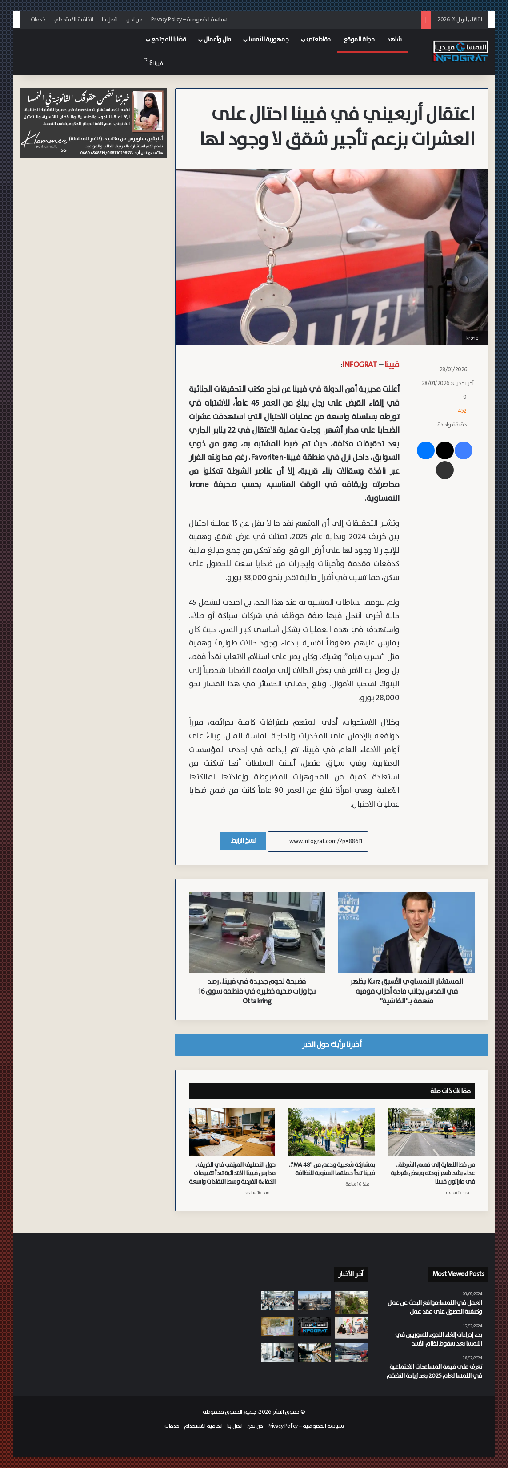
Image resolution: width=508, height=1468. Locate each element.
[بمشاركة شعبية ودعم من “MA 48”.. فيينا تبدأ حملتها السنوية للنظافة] (331, 1132)
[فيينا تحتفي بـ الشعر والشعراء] (351, 1328)
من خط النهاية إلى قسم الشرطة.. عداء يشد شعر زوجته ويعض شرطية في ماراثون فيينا (433, 1173)
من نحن (134, 19)
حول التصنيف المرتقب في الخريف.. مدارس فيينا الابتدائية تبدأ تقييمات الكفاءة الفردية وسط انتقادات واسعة (232, 1173)
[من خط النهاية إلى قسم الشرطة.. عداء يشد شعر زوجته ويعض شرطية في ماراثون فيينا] (431, 1132)
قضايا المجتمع (168, 40)
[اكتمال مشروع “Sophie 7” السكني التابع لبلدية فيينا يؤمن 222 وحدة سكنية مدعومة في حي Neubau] (351, 1302)
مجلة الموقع (359, 40)
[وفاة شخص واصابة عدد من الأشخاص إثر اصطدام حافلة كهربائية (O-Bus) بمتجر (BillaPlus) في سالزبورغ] (351, 1352)
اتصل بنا (109, 19)
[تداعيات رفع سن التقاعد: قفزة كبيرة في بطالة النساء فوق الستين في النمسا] (277, 1352)
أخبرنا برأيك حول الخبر (331, 1044)
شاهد (394, 40)
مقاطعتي (318, 40)
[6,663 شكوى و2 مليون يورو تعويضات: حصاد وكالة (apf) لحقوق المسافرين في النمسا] (277, 1300)
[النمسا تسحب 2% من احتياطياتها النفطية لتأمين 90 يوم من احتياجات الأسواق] (314, 1300)
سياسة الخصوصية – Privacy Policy (189, 19)
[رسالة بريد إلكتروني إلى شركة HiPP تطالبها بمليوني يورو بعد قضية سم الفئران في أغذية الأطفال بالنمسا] (314, 1352)
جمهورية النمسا (268, 40)
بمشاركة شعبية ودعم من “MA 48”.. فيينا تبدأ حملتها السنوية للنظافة (332, 1169)
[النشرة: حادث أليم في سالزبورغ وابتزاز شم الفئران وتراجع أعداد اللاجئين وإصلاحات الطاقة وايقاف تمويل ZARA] (314, 1326)
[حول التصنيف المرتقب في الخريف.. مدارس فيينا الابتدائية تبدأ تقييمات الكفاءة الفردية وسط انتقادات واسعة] (232, 1132)
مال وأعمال (217, 40)
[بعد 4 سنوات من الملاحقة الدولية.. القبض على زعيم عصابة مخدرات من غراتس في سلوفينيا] (277, 1326)
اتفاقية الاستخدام (73, 19)
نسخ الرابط (243, 841)
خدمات (38, 19)
